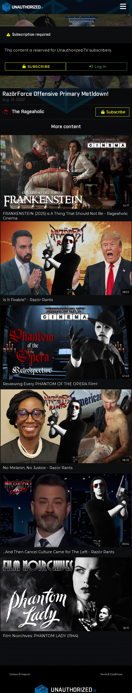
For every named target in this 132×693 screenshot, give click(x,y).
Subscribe (112, 112)
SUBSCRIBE (35, 66)
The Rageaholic (28, 112)
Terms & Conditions (111, 674)
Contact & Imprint (20, 674)
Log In (96, 66)
